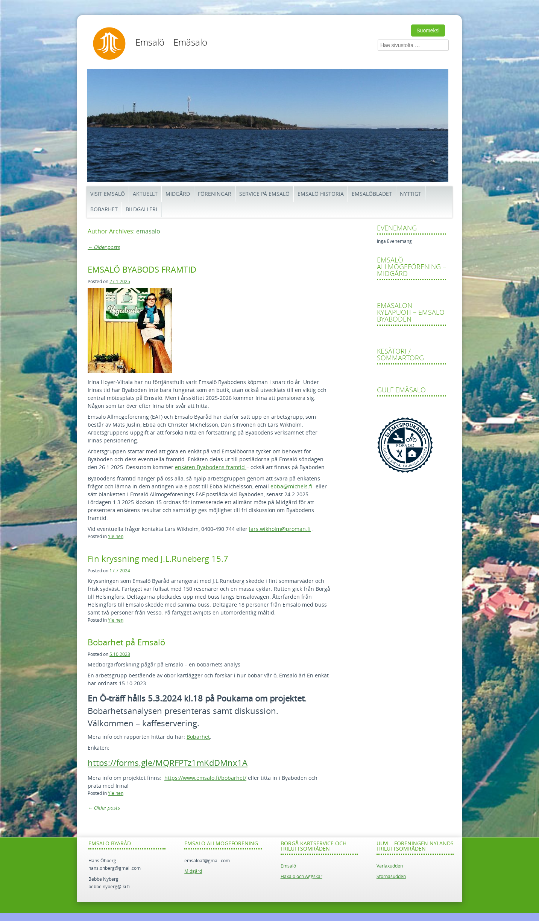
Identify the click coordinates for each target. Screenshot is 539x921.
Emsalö (288, 866)
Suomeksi (427, 30)
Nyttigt (410, 194)
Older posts (104, 247)
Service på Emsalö (264, 194)
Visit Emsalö (107, 194)
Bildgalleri (141, 209)
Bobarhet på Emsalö (126, 643)
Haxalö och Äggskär (301, 876)
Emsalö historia (321, 194)
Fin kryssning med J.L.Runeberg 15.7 (158, 559)
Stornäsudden (391, 876)
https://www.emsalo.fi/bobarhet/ (205, 778)
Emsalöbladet (372, 194)
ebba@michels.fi (291, 486)
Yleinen (115, 536)
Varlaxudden (390, 866)
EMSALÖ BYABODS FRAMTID (142, 270)
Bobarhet (104, 209)
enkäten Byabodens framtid (210, 467)
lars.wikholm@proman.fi (280, 529)
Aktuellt (145, 194)
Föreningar (214, 194)
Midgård (177, 194)
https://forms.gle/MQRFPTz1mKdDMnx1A (167, 763)
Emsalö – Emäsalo (171, 42)
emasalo (148, 231)
